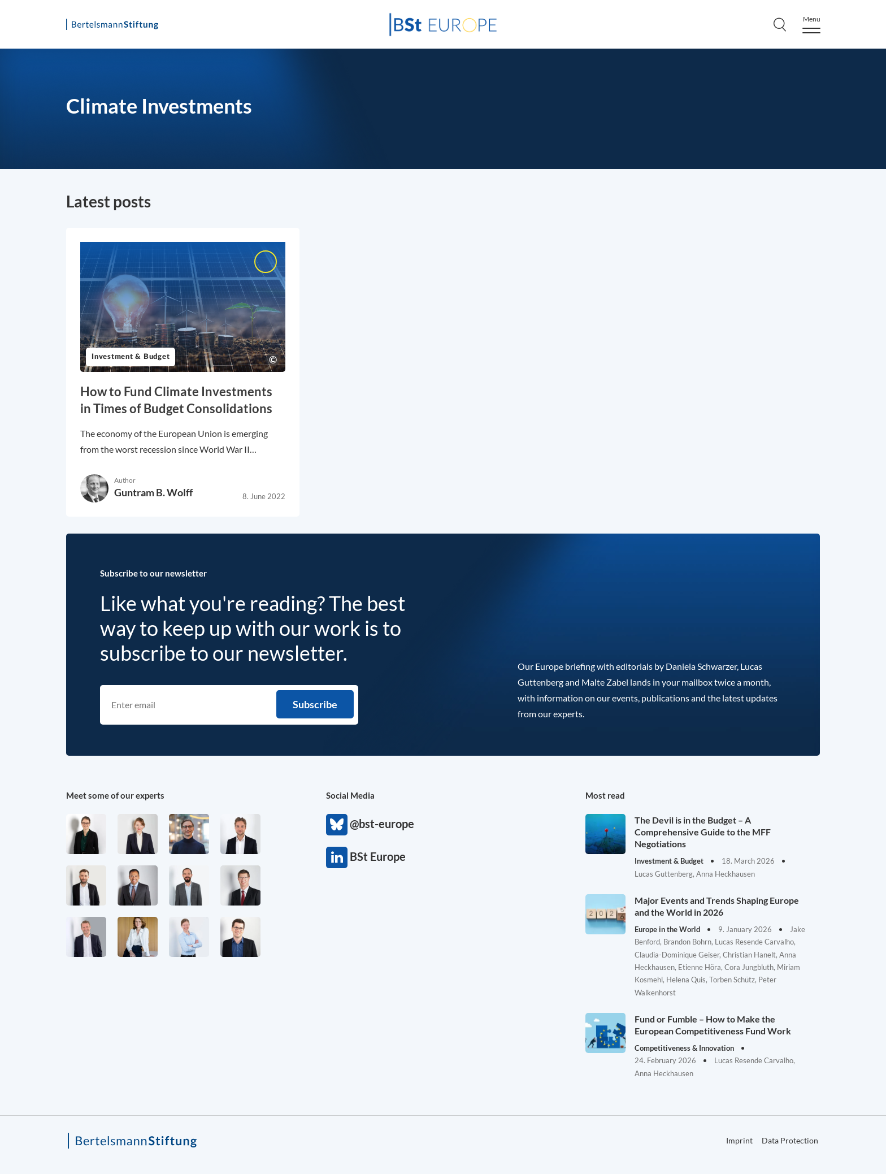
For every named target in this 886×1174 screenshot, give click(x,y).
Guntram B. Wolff (153, 492)
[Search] (779, 24)
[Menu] (811, 24)
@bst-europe (337, 824)
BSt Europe (337, 857)
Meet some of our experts (115, 795)
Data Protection (790, 1140)
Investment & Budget (131, 357)
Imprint (739, 1140)
